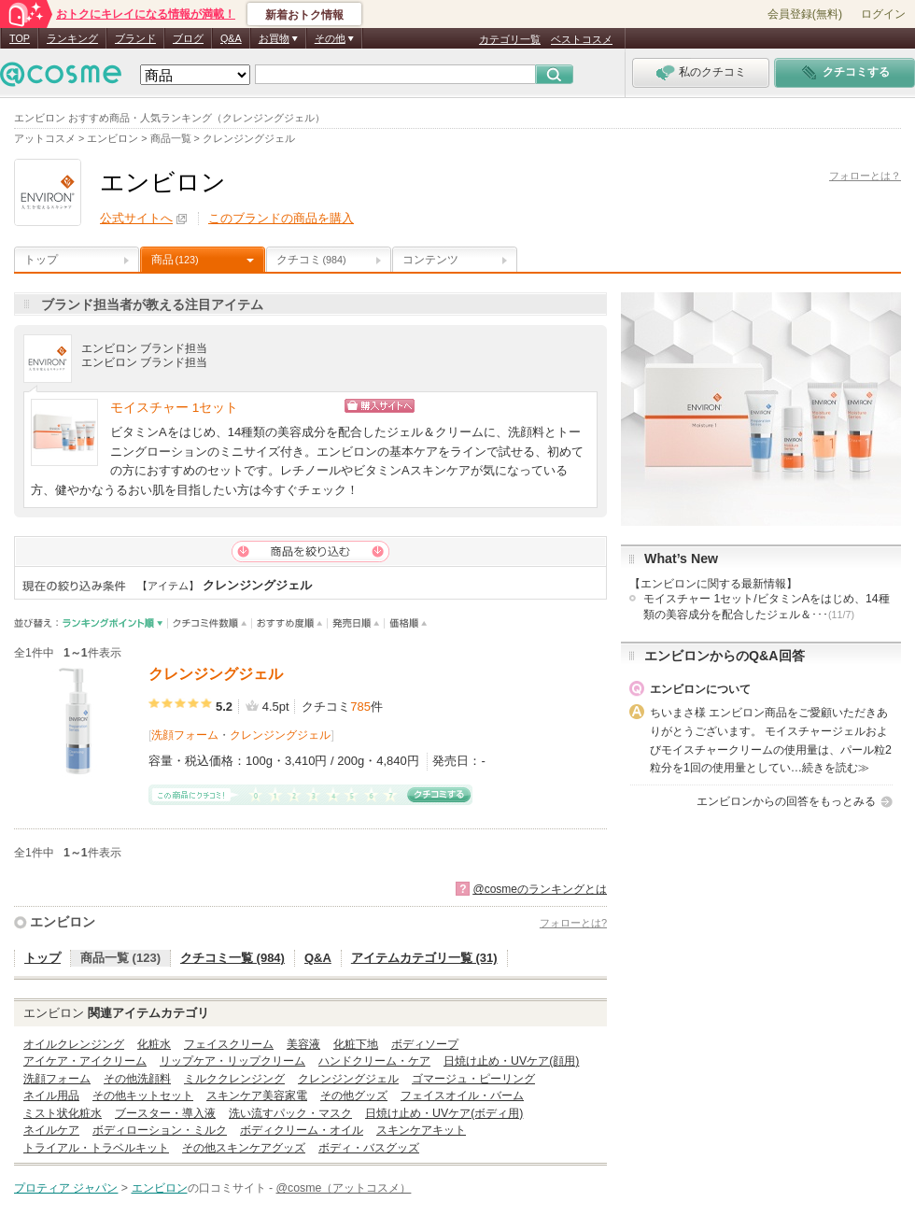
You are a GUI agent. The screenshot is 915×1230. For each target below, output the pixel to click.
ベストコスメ (581, 39)
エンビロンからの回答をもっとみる (786, 801)
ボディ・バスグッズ (368, 1147)
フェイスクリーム (229, 1044)
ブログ (188, 38)
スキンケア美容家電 (256, 1095)
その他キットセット (142, 1095)
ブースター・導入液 (165, 1113)
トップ (41, 259)
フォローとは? (573, 922)
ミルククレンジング (234, 1078)
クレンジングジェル (215, 674)
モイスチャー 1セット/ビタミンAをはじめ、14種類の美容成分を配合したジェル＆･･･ (766, 606)
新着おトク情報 (304, 14)
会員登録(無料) (804, 14)
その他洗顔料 (137, 1078)
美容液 (303, 1044)
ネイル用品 (51, 1095)
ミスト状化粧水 (62, 1113)
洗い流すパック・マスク (290, 1113)
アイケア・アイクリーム (85, 1060)
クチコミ (311, 259)
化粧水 (154, 1044)
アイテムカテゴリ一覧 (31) (424, 958)
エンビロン (62, 921)
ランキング (72, 38)
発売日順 (356, 623)
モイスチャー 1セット (174, 408)
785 (360, 707)
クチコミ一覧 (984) (232, 958)
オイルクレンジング (73, 1044)
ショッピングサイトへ (460, 406)
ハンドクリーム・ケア (374, 1060)
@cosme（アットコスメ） (344, 1188)
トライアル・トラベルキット (96, 1147)
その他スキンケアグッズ (243, 1147)
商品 (175, 259)
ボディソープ (424, 1044)
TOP (19, 38)
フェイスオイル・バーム (462, 1095)
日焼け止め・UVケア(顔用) (511, 1060)
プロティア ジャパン (66, 1188)
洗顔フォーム (184, 735)
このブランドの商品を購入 (281, 218)
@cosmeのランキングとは (539, 889)
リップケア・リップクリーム (232, 1060)
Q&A (231, 38)
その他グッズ (353, 1095)
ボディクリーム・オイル (301, 1130)
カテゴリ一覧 (510, 39)
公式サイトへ (136, 218)
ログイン (883, 14)
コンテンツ (430, 259)
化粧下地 (355, 1044)
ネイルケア (51, 1130)
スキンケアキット (421, 1130)
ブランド (135, 38)
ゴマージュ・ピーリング (473, 1078)
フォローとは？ (865, 175)
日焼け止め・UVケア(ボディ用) (444, 1113)
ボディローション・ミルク (159, 1130)
